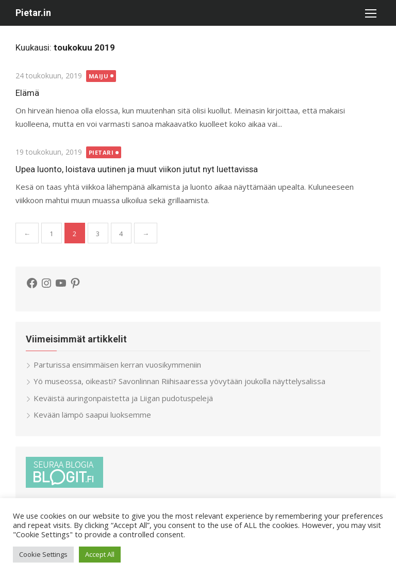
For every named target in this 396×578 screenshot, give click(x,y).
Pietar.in (33, 12)
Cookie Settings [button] (43, 554)
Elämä (27, 93)
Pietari (101, 152)
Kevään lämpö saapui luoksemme (92, 414)
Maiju (99, 76)
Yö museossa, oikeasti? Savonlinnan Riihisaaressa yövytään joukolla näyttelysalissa (179, 381)
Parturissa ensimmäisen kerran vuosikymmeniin (117, 364)
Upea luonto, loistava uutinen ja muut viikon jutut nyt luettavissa (136, 169)
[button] (370, 13)
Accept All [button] (99, 554)
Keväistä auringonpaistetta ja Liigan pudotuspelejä (123, 398)
